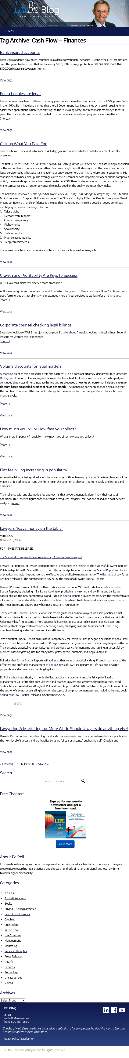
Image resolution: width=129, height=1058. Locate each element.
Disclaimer (27, 1038)
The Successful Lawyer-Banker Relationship (26, 613)
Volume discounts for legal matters (31, 366)
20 (32, 764)
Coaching (10, 919)
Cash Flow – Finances (17, 914)
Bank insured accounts (20, 52)
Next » (44, 764)
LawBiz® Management (16, 1018)
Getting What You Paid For (23, 143)
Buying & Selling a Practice (20, 908)
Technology (11, 972)
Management (13, 940)
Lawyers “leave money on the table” (31, 528)
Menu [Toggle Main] (9, 31)
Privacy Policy (11, 1038)
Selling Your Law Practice (15, 694)
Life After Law (13, 935)
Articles (9, 893)
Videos (9, 983)
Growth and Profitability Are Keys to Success (38, 275)
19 (28, 764)
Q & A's (9, 961)
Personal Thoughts (16, 951)
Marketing (11, 945)
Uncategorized (13, 977)
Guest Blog (11, 924)
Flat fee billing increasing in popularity (33, 469)
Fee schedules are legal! (20, 93)
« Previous (6, 764)
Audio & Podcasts (15, 898)
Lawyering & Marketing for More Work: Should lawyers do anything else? (64, 728)
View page (6, 80)
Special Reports (95, 578)
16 (18, 764)
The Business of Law (109, 574)
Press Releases (14, 956)
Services (10, 967)
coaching (7, 373)
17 (22, 764)
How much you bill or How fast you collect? (38, 428)
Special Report (71, 595)
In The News (12, 930)
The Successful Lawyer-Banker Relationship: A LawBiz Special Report (41, 557)
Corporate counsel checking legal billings (35, 325)
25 (38, 764)
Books (8, 903)
